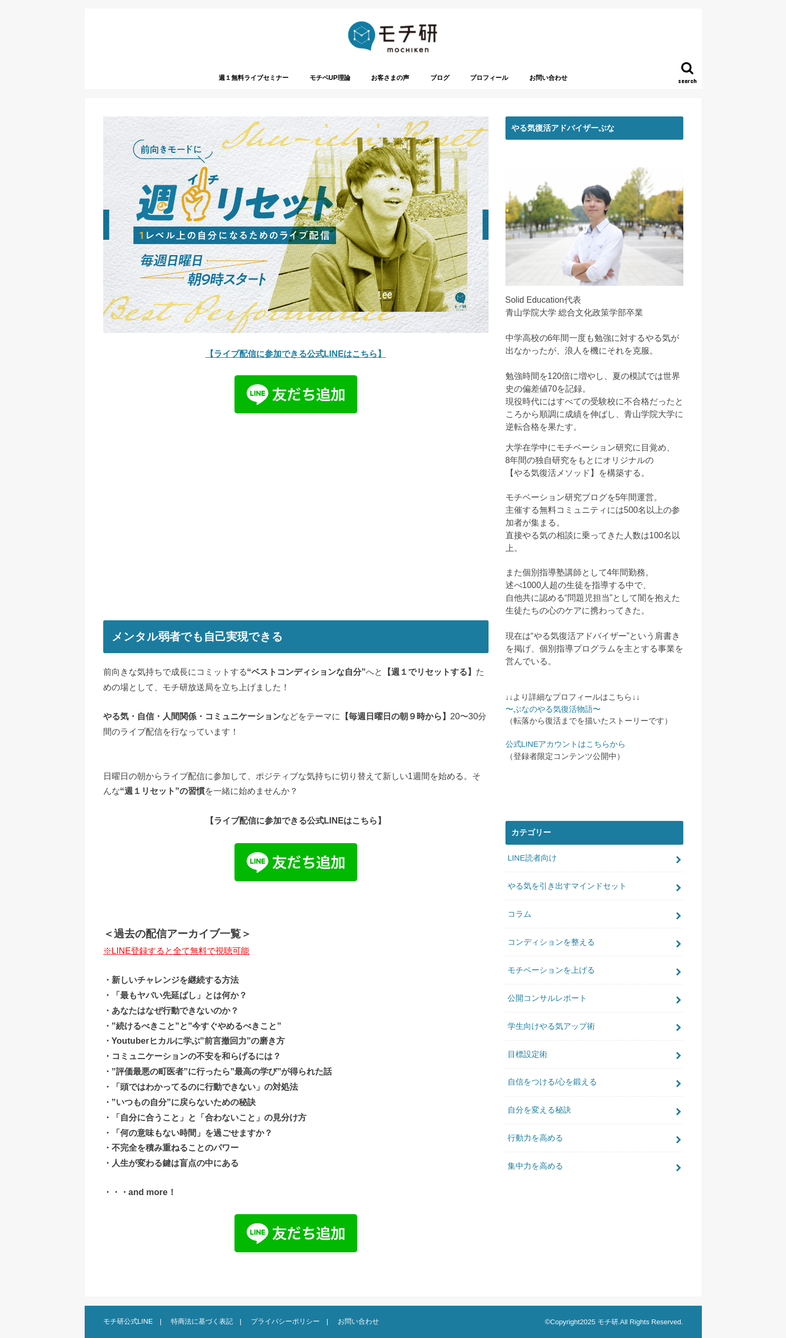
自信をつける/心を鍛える (552, 1082)
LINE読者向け (532, 858)
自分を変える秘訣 (539, 1110)
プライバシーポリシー (285, 1321)
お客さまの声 (390, 78)
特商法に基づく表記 (202, 1321)
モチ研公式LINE (128, 1321)
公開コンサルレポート (547, 998)
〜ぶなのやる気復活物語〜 (553, 709)
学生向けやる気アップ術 (551, 1026)
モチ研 (608, 1322)
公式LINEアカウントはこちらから (565, 744)
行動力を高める (535, 1138)
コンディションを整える (551, 942)
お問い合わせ (548, 78)
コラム (519, 914)
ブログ (439, 78)
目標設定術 (527, 1054)
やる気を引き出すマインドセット (567, 886)
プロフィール (489, 78)
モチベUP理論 (330, 78)
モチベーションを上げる (551, 970)
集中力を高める (535, 1166)
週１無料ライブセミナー (253, 78)
